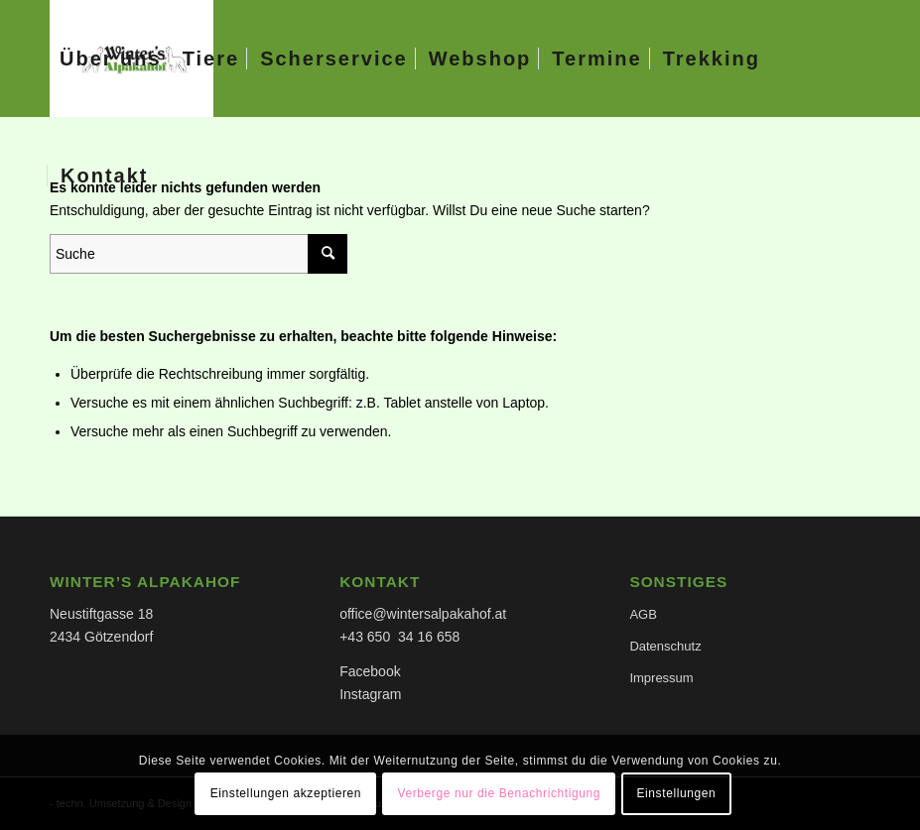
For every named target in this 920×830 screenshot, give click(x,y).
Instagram (370, 694)
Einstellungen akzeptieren (285, 793)
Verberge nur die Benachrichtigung (498, 793)
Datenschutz (665, 646)
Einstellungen (676, 793)
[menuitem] (111, 58)
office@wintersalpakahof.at (422, 614)
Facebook (369, 671)
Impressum (661, 677)
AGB (642, 614)
